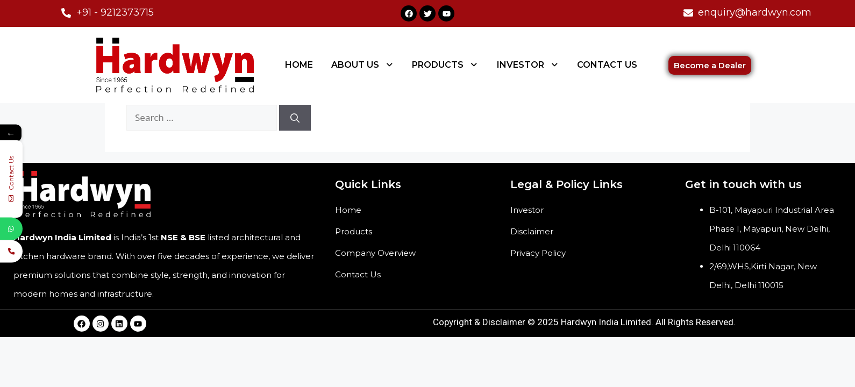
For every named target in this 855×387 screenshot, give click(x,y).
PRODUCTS (445, 65)
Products (353, 231)
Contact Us (358, 274)
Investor (527, 210)
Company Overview (375, 253)
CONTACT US (607, 65)
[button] (362, 65)
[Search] (295, 118)
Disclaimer (531, 231)
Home (348, 210)
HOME (299, 65)
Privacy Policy (538, 253)
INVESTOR (528, 65)
